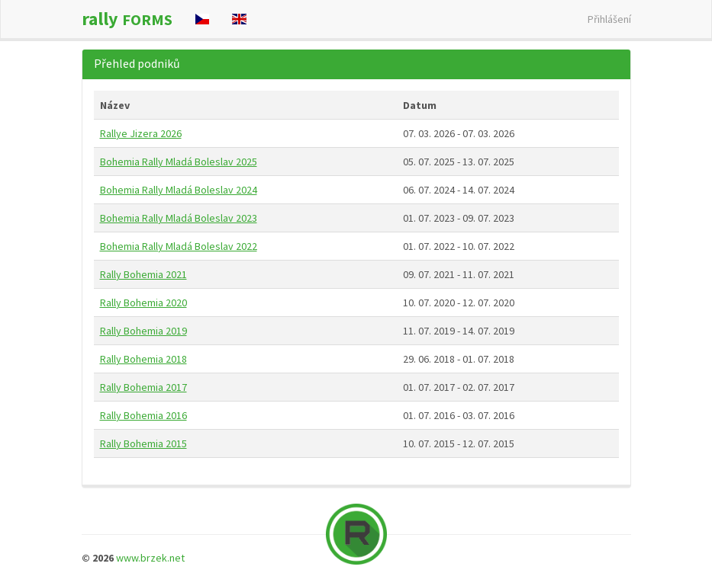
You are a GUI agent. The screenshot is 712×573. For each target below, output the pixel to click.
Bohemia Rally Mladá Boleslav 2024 (178, 190)
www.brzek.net (150, 558)
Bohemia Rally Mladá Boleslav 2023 (178, 218)
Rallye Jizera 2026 (141, 133)
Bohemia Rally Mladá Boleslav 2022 (178, 246)
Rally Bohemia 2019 (143, 331)
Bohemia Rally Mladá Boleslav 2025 (178, 161)
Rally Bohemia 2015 (143, 443)
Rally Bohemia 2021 (143, 274)
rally (127, 18)
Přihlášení (609, 19)
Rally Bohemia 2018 (143, 359)
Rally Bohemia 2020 (143, 302)
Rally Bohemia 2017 (143, 387)
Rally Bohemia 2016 (143, 415)
